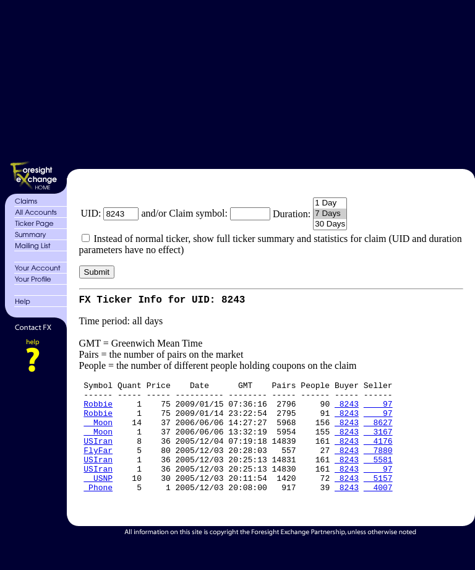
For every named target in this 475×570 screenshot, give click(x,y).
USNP (98, 500)
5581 (378, 478)
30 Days (330, 224)
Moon (98, 433)
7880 (378, 467)
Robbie (98, 411)
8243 (347, 411)
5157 (378, 500)
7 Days (330, 214)
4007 (378, 511)
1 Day (330, 203)
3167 (378, 445)
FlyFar (98, 467)
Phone (98, 511)
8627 (378, 433)
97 (378, 411)
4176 (378, 456)
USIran (98, 456)
